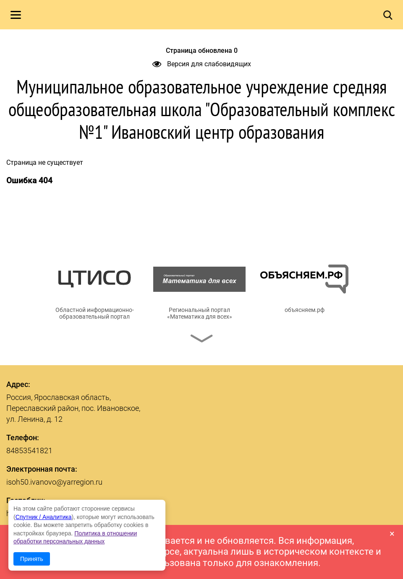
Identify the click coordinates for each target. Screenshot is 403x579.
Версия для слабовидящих (201, 64)
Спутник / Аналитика (44, 517)
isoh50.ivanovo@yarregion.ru (54, 482)
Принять (31, 559)
